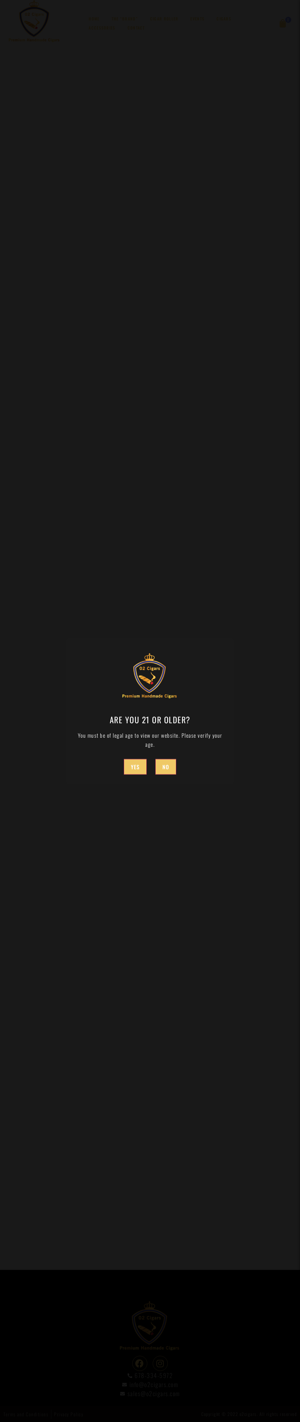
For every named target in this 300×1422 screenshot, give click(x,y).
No (165, 767)
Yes (135, 767)
